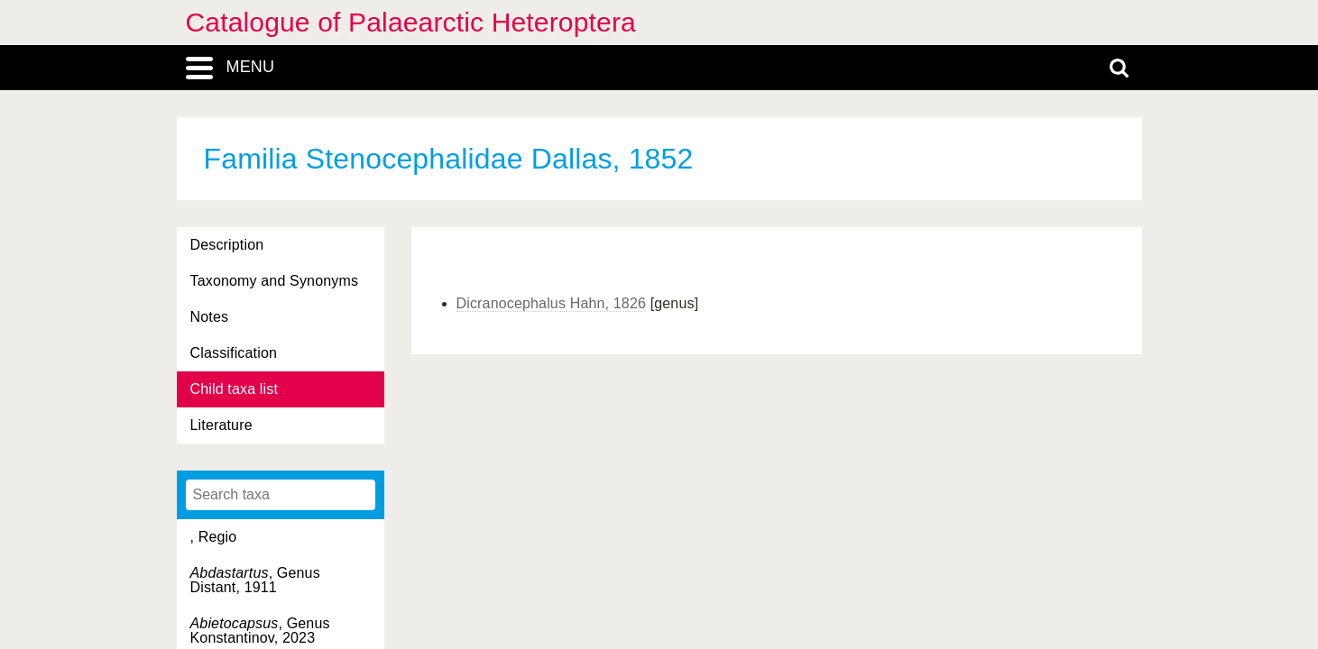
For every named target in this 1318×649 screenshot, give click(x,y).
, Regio (213, 536)
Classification (234, 353)
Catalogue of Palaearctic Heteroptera (411, 22)
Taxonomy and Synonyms (274, 280)
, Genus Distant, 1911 (255, 580)
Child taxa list (234, 389)
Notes (209, 316)
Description (227, 244)
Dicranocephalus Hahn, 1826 (551, 303)
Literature (221, 425)
